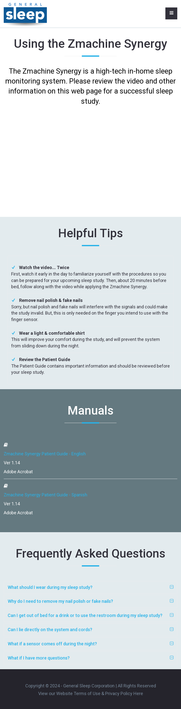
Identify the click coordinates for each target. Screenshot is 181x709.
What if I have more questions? (39, 658)
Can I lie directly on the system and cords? (50, 629)
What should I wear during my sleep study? (50, 587)
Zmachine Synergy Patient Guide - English (45, 453)
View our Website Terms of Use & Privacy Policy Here (90, 693)
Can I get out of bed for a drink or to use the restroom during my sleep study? (85, 615)
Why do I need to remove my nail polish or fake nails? (60, 601)
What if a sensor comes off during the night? (52, 643)
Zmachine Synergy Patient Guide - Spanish (45, 494)
